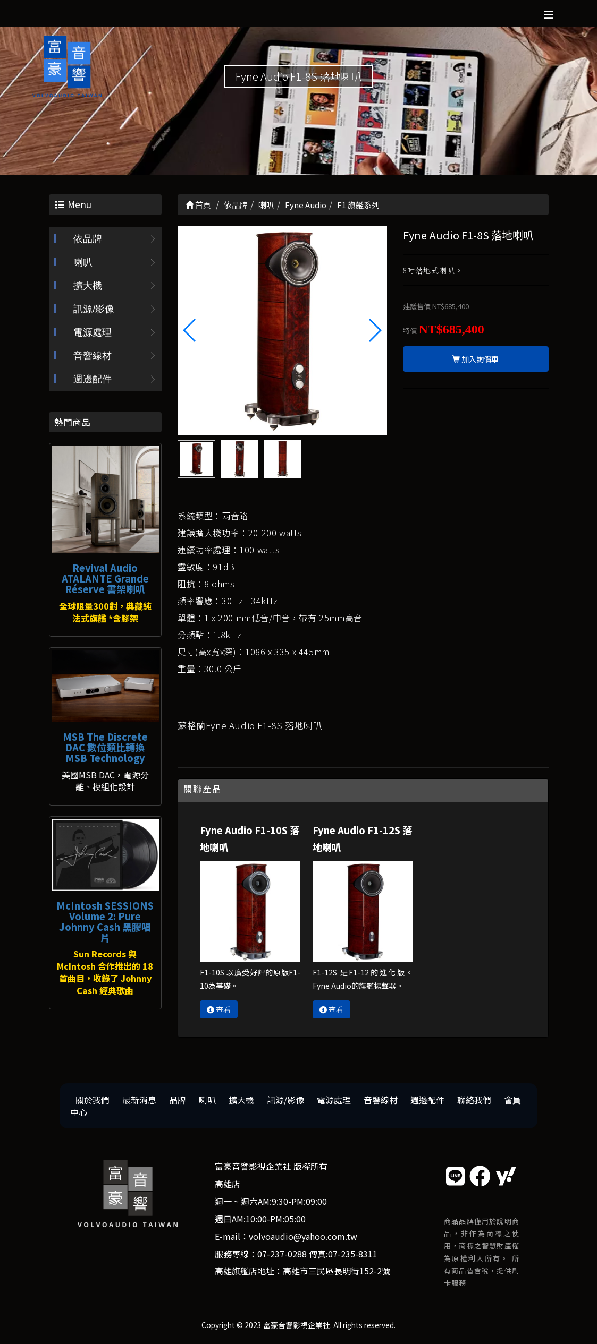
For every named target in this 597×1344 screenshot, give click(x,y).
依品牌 (87, 239)
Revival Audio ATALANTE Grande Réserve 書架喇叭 (105, 578)
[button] (374, 330)
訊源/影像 (93, 309)
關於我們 (92, 1099)
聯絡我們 (474, 1099)
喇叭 (83, 262)
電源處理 (92, 332)
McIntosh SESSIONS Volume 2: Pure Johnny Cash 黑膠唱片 (105, 921)
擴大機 (87, 285)
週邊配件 (92, 379)
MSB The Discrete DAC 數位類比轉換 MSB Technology (105, 747)
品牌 (177, 1099)
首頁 (198, 204)
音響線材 (92, 355)
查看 (219, 1009)
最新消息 (139, 1099)
